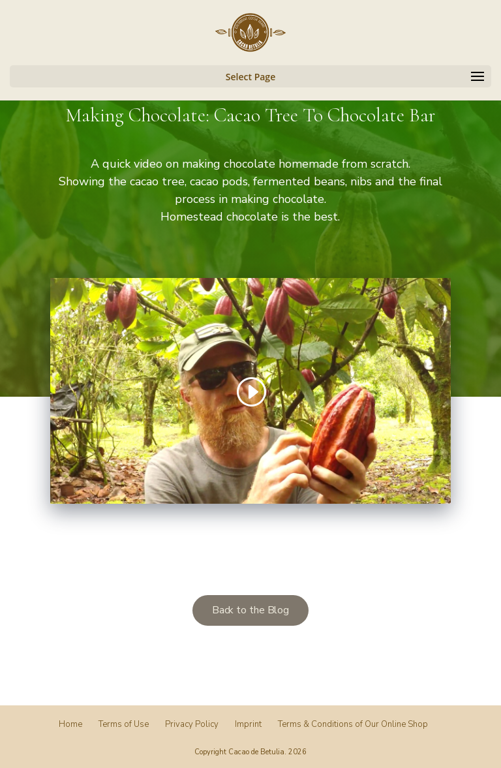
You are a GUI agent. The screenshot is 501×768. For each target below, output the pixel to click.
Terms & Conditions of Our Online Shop (353, 724)
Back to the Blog (250, 610)
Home (70, 724)
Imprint (248, 724)
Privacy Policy (192, 724)
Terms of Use (124, 724)
